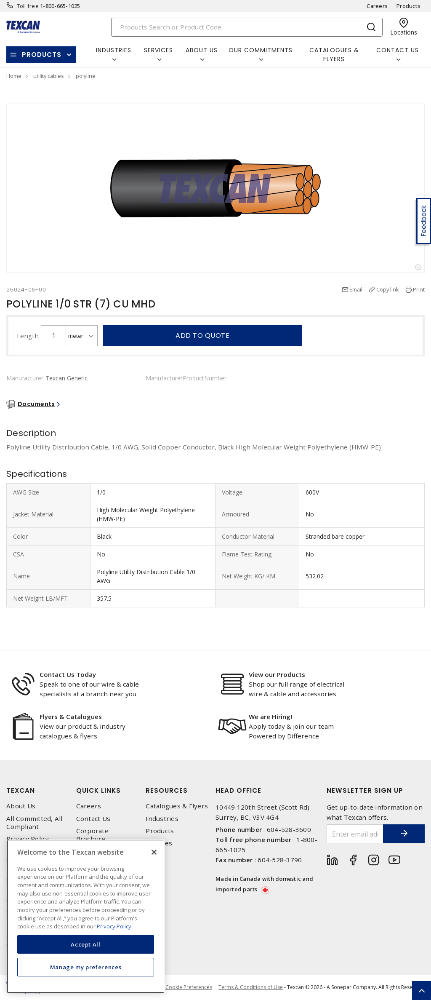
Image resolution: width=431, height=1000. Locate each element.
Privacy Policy (27, 839)
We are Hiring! (270, 716)
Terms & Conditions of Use (250, 987)
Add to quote (202, 335)
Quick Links (98, 790)
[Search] (247, 27)
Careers (377, 6)
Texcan (20, 790)
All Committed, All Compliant (34, 823)
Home (13, 76)
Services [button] (158, 50)
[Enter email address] (355, 833)
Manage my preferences (86, 967)
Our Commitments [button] (261, 50)
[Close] (154, 852)
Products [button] (41, 54)
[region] (86, 916)
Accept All (86, 944)
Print (419, 289)
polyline (86, 76)
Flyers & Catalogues (71, 716)
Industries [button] (113, 50)
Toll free (28, 6)
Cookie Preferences (188, 987)
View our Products (277, 674)
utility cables (48, 76)
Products (408, 6)
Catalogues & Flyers (334, 54)
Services (159, 843)
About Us (20, 806)
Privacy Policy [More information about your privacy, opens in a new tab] (114, 926)
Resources (167, 790)
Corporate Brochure (92, 835)
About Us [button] (202, 50)
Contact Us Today (68, 674)
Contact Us (93, 819)
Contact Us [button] (397, 50)
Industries (162, 819)
